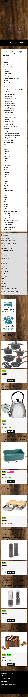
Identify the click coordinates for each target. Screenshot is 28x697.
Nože (6, 161)
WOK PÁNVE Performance (11, 227)
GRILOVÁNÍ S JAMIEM (10, 106)
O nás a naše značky (8, 67)
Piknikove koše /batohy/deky (10, 211)
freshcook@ (3, 676)
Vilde (5, 202)
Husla (5, 193)
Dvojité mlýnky (7, 229)
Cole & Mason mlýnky (9, 110)
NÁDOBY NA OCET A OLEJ (10, 117)
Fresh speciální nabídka (9, 140)
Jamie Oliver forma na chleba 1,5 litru (14, 436)
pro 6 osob (7, 218)
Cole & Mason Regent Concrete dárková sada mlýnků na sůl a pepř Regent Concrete (13, 580)
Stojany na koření (9, 190)
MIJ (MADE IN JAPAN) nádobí (10, 126)
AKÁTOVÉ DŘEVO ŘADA (10, 94)
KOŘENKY (7, 119)
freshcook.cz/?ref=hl (14, 297)
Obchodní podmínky (8, 76)
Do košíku (11, 381)
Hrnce (6, 179)
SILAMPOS (6, 149)
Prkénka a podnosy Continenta (12, 133)
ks (4, 381)
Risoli (5, 144)
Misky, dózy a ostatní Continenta (12, 138)
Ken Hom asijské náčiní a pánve (11, 220)
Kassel (5, 197)
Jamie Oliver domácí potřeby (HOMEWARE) (13, 90)
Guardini (6, 167)
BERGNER (6, 204)
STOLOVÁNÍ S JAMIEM (10, 103)
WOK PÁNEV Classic (9, 225)
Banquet (6, 206)
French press (8, 177)
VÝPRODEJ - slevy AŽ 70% (9, 124)
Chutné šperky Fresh (8, 142)
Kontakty (6, 80)
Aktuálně (6, 62)
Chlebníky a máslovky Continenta (12, 135)
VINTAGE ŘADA (8, 101)
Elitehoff (6, 195)
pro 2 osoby (7, 213)
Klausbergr (6, 170)
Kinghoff (6, 186)
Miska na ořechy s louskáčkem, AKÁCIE (14, 626)
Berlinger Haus (7, 156)
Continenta (6, 128)
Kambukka (6, 163)
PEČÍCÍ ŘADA (8, 92)
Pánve (6, 147)
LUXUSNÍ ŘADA (8, 96)
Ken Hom (7, 71)
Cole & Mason (8, 73)
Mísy (6, 209)
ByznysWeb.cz (14, 696)
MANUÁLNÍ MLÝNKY (9, 112)
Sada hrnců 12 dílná (8, 335)
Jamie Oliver (8, 69)
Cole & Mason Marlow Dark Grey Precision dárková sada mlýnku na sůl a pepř (13, 532)
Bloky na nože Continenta (11, 131)
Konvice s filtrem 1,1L (8, 386)
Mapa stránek (7, 83)
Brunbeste (6, 188)
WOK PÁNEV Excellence (10, 222)
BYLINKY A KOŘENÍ (9, 122)
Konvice (7, 151)
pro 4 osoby (7, 216)
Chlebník (7, 172)
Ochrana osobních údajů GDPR (12, 78)
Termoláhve (7, 165)
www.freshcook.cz (5, 681)
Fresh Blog (6, 64)
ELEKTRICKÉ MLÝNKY (9, 115)
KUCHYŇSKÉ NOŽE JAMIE (10, 99)
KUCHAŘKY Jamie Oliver (10, 108)
